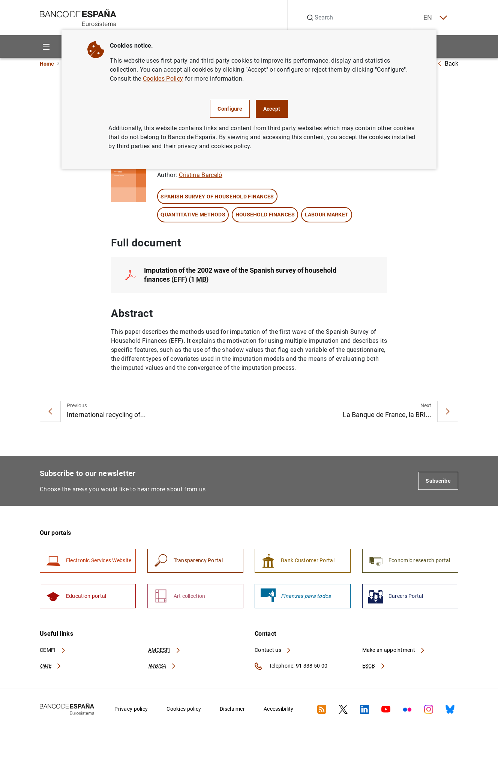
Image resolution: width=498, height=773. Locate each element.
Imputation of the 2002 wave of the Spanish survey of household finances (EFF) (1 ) (240, 274)
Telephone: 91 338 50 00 (291, 666)
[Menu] (46, 47)
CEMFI (53, 650)
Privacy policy (131, 709)
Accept (271, 109)
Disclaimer (232, 709)
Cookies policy (183, 709)
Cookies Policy (163, 78)
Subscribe (438, 481)
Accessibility (279, 709)
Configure (230, 109)
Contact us (273, 650)
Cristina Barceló (200, 175)
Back (447, 63)
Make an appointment (394, 650)
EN (435, 18)
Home (47, 64)
